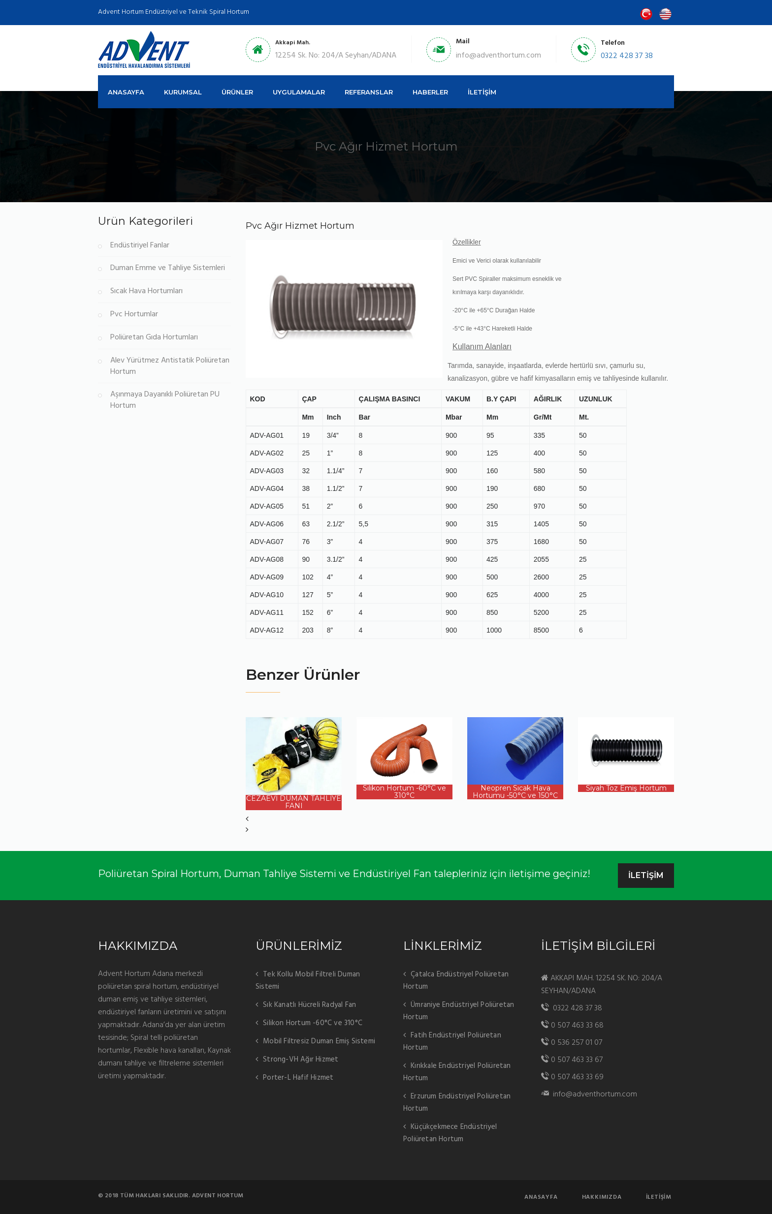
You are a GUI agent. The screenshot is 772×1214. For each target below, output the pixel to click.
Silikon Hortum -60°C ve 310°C (312, 1023)
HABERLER (430, 92)
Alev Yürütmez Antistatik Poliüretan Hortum (169, 366)
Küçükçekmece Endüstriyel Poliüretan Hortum (450, 1133)
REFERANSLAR (369, 92)
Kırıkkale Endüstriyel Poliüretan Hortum (457, 1072)
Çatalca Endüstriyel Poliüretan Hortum (456, 981)
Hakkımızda (602, 1197)
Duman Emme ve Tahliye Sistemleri (167, 268)
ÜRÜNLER (237, 92)
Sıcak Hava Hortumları (146, 291)
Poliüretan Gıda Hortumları (154, 337)
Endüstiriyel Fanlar (139, 245)
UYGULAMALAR (299, 92)
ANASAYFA (126, 92)
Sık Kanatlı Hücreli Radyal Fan (309, 1005)
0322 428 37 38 (627, 56)
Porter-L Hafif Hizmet (298, 1078)
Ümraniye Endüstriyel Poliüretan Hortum (458, 1011)
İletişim (659, 1197)
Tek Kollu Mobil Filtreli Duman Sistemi (308, 981)
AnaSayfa (540, 1197)
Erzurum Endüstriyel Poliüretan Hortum (457, 1103)
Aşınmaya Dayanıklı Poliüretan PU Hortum (165, 400)
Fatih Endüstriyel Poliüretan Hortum (452, 1042)
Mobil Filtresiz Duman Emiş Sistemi (319, 1041)
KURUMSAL (183, 92)
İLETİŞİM (482, 92)
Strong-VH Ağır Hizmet (300, 1059)
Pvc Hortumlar (134, 314)
